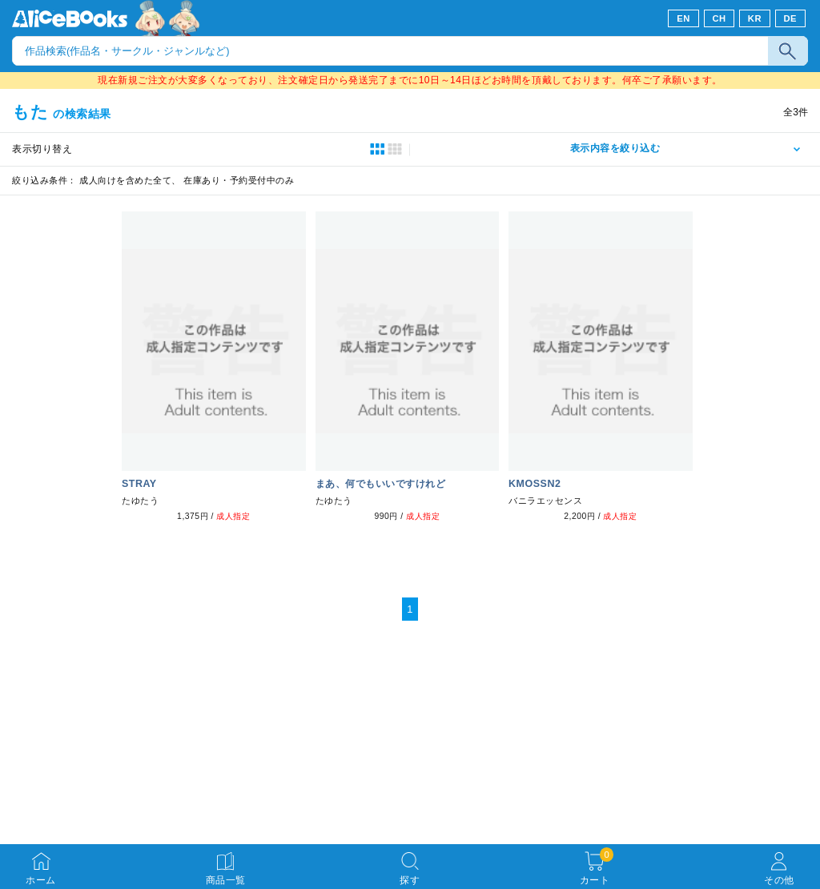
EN (683, 18)
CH (719, 18)
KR (755, 18)
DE (791, 18)
